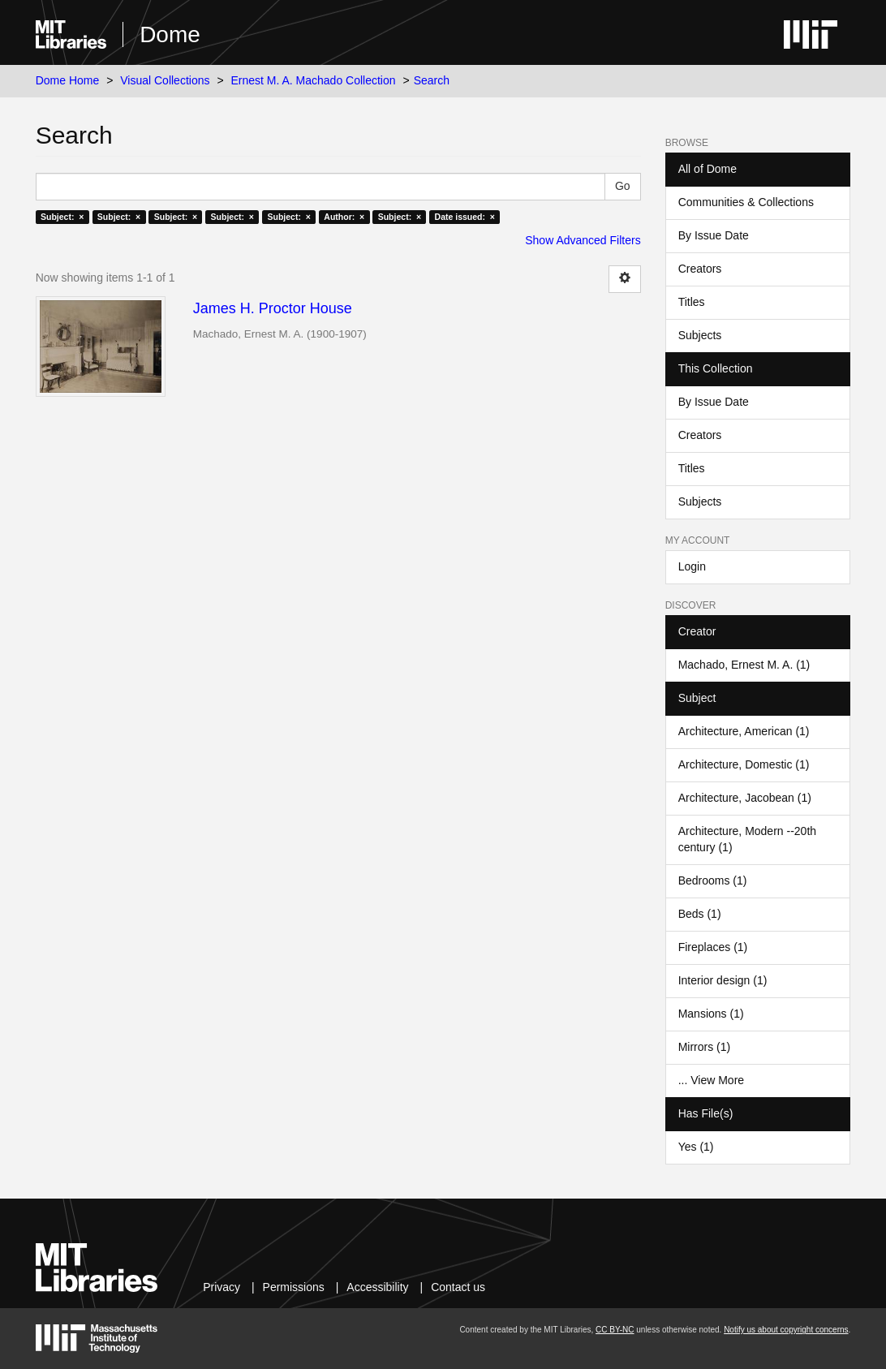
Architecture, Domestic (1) (744, 764)
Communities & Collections (746, 202)
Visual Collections (164, 80)
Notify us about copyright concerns (786, 1329)
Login (692, 566)
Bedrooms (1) (712, 880)
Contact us (458, 1287)
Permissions (294, 1287)
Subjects (700, 335)
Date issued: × (465, 217)
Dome (170, 34)
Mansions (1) (711, 1013)
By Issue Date (713, 235)
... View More (711, 1080)
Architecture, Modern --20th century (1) (747, 839)
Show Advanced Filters (582, 240)
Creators (700, 268)
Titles (691, 301)
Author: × (344, 217)
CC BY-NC (615, 1329)
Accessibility (377, 1287)
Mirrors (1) (704, 1046)
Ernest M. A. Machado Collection (312, 80)
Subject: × (62, 217)
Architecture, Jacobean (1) (744, 797)
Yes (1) (696, 1146)
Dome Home (68, 80)
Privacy (221, 1287)
